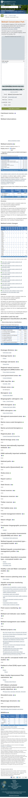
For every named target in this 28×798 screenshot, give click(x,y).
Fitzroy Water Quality (9, 647)
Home (5, 15)
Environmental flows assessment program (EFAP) (15, 590)
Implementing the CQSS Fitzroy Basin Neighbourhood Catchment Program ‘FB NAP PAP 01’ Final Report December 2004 (14, 654)
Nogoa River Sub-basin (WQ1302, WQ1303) (15, 692)
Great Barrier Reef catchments (10, 539)
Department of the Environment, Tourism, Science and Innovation (12, 12)
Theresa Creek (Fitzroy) (10, 682)
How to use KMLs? (14, 91)
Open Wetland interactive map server (12, 86)
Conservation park (12, 97)
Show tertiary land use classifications (11, 323)
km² (11, 150)
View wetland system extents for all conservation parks (14, 174)
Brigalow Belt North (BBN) (9, 408)
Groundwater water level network (11, 595)
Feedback (15, 789)
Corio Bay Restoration (9, 637)
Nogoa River (6, 365)
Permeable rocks (7, 566)
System (2, 229)
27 (8, 725)
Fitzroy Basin (6, 580)
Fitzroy (4, 359)
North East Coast (7, 353)
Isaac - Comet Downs (8, 402)
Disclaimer (15, 782)
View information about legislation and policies (12, 710)
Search (20, 7)
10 (8, 722)
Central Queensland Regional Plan (11, 437)
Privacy (14, 783)
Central (4, 531)
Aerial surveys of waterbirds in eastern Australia (14, 588)
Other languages (14, 788)
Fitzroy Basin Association (9, 373)
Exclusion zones (7, 564)
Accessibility (14, 786)
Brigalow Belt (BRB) (8, 396)
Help (14, 4)
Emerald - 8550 (4, 62)
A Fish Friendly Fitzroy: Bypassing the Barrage (15, 633)
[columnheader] (9, 328)
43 (26, 726)
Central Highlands (7, 379)
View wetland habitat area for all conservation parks (13, 200)
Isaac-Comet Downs (8, 414)
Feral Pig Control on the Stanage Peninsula (14, 646)
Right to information (15, 784)
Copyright (14, 781)
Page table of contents (14, 108)
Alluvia (4, 562)
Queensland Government (14, 796)
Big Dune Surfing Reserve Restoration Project (15, 635)
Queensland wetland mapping (10, 603)
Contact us (8, 4)
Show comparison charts (14, 140)
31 (26, 725)
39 (8, 726)
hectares (13, 148)
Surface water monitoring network (11, 605)
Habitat (3, 191)
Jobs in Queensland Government (14, 787)
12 (8, 719)
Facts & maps (12, 15)
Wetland (9, 747)
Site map (3, 4)
